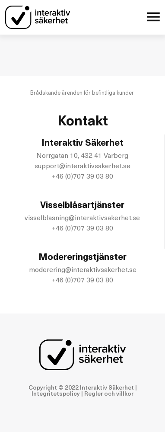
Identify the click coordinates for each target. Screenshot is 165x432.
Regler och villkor (108, 394)
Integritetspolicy (56, 394)
